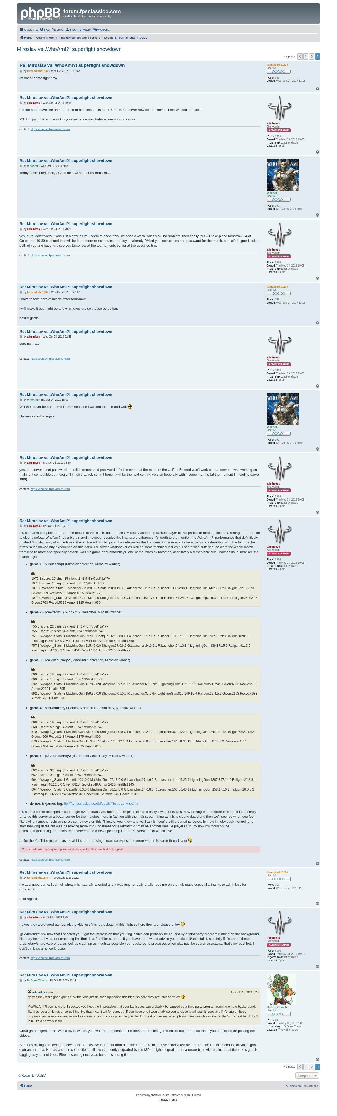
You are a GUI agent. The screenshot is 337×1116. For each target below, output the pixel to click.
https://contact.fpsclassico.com (50, 129)
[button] (300, 56)
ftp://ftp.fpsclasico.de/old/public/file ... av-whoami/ (101, 804)
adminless (39, 992)
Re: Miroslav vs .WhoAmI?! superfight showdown (72, 65)
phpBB (155, 1095)
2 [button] (312, 56)
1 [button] (306, 56)
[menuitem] (44, 30)
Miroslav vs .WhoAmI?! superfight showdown (69, 49)
